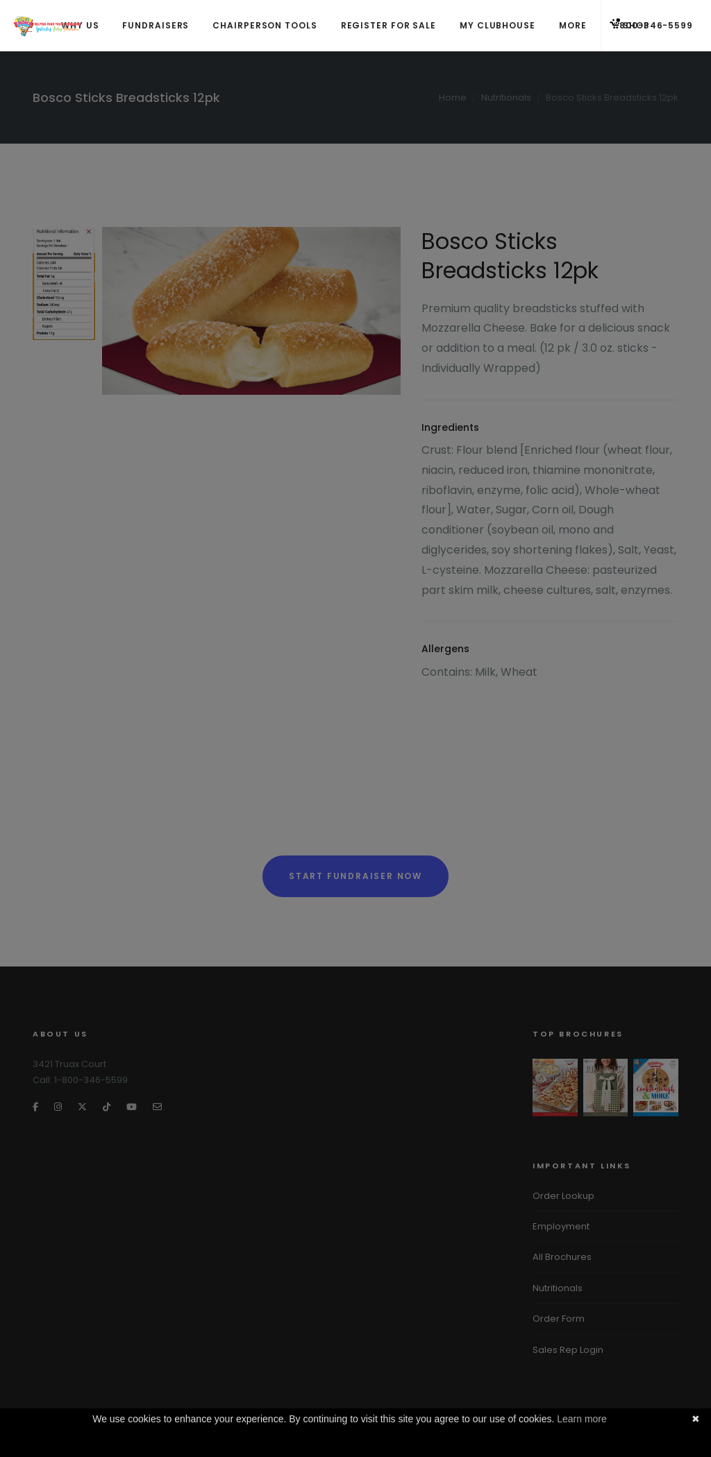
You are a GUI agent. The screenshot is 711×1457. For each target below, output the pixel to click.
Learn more (582, 1418)
